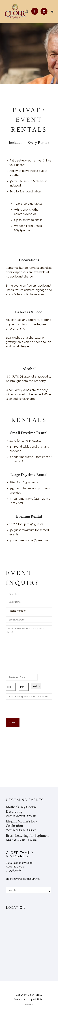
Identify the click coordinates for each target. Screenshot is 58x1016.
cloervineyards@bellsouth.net (23, 878)
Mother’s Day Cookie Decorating (21, 809)
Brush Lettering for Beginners (27, 835)
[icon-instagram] (44, 11)
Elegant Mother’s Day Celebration (21, 823)
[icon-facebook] (35, 11)
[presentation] (29, 708)
